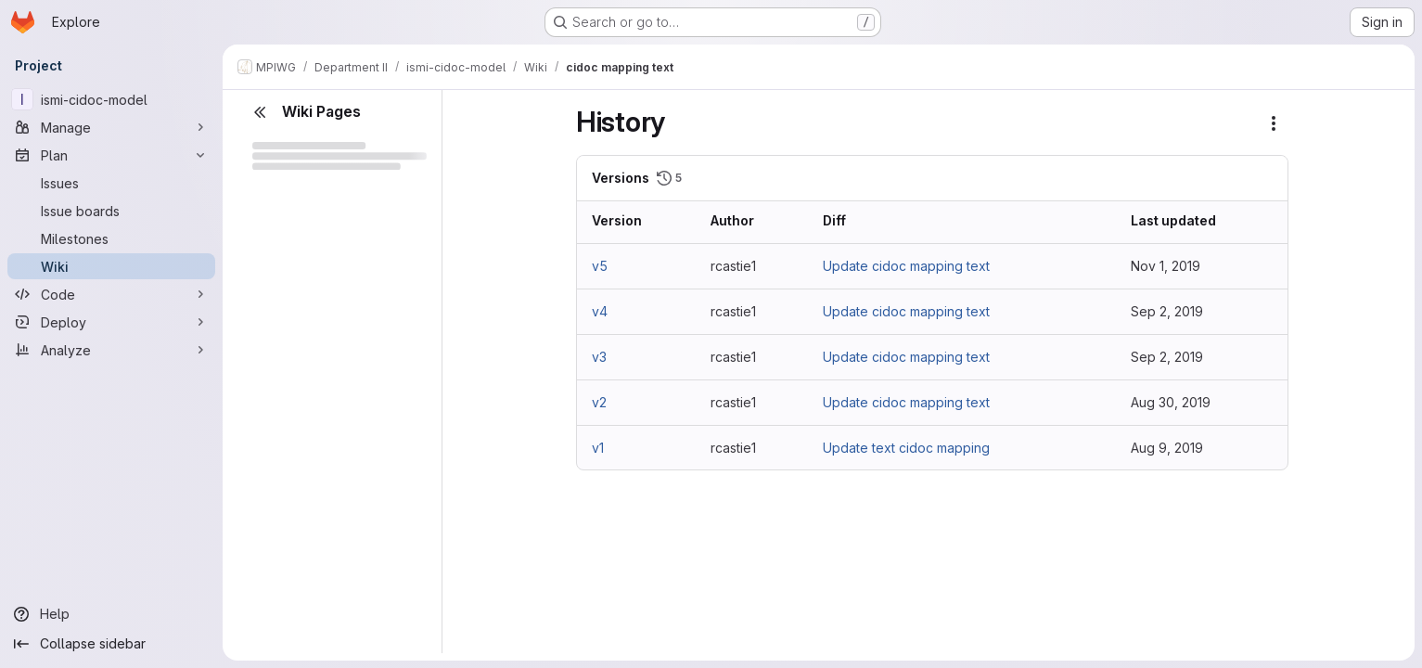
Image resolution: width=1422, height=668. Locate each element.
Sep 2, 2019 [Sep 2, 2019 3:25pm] (1167, 311)
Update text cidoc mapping (906, 448)
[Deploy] (111, 322)
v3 (599, 357)
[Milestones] (111, 238)
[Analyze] (111, 350)
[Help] (111, 614)
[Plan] (111, 155)
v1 (598, 448)
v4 (600, 311)
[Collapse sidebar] (111, 644)
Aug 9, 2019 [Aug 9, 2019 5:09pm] (1167, 448)
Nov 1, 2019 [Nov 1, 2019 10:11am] (1165, 266)
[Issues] (111, 183)
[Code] (111, 294)
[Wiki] (111, 266)
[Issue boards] (111, 211)
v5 (600, 266)
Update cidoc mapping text (906, 266)
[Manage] (111, 127)
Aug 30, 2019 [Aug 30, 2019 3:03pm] (1171, 402)
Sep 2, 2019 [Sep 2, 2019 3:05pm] (1167, 357)
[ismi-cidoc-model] (111, 99)
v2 (599, 402)
